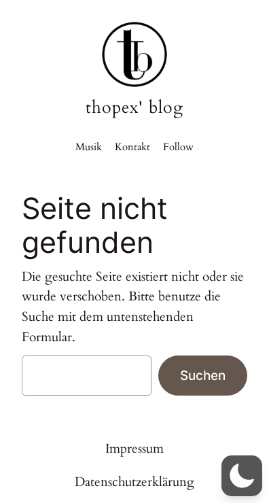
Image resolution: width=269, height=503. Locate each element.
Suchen (203, 375)
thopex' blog (134, 108)
